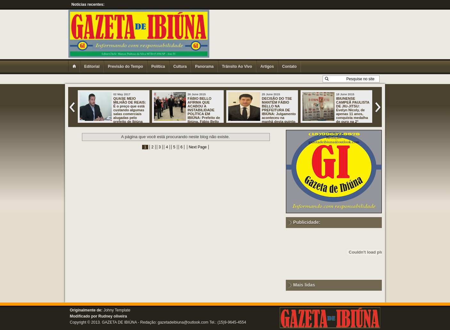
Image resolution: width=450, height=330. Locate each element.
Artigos (267, 66)
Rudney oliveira (112, 316)
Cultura (180, 66)
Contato (289, 66)
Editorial (92, 66)
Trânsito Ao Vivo (237, 66)
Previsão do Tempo (125, 66)
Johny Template (116, 310)
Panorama (204, 66)
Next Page (198, 147)
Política (158, 66)
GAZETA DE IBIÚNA (119, 322)
